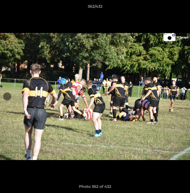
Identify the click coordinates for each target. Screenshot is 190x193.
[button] (183, 7)
